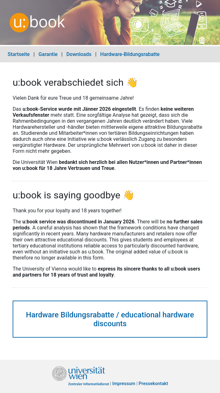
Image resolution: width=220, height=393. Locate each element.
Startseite (19, 54)
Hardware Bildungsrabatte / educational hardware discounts (110, 319)
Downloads (78, 54)
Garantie (48, 54)
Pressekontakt (153, 384)
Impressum (123, 384)
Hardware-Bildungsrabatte (130, 54)
